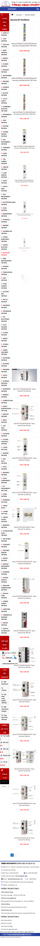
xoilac (9, 932)
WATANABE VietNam (5, 359)
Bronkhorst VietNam (6, 215)
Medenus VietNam (5, 526)
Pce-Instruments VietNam (5, 196)
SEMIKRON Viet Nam (5, 501)
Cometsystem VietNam (5, 402)
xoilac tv (13, 932)
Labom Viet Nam (4, 512)
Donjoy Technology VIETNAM (5, 631)
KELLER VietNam (4, 94)
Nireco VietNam (4, 59)
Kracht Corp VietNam (4, 595)
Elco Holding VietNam (4, 327)
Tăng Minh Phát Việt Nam (4, 717)
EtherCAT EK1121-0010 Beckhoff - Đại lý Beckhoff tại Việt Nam (24, 558)
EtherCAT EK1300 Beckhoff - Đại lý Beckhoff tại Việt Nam (24, 419)
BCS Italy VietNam (4, 461)
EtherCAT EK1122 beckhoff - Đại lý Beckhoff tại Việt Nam (24, 523)
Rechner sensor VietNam (5, 552)
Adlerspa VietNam (5, 306)
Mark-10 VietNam (5, 34)
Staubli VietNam (4, 345)
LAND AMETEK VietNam (4, 175)
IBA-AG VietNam (4, 301)
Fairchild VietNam (5, 221)
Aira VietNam (4, 121)
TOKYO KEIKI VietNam (4, 189)
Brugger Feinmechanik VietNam (5, 588)
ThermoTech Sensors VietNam (5, 617)
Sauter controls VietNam (4, 441)
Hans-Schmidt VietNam (4, 286)
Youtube (3, 689)
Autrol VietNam (4, 334)
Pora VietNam (4, 209)
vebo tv (2, 932)
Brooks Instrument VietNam (5, 566)
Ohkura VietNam (4, 267)
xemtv (17, 932)
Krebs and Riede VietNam (4, 352)
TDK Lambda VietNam (4, 161)
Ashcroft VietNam (5, 546)
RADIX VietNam (4, 154)
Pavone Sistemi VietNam (4, 134)
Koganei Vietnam (5, 365)
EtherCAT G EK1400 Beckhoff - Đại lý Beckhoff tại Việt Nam (24, 385)
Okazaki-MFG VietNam (5, 294)
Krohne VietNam (4, 454)
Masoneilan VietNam (5, 115)
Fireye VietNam (4, 559)
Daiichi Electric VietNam (4, 247)
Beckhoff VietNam (5, 254)
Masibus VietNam (5, 88)
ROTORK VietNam (4, 127)
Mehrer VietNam (4, 226)
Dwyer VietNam (4, 624)
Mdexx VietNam (4, 339)
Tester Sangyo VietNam (4, 580)
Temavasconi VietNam (5, 273)
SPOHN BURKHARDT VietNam (5, 239)
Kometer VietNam (5, 573)
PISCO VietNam (4, 182)
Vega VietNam (4, 468)
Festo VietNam (4, 376)
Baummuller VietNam (5, 232)
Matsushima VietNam (6, 77)
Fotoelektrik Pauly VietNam (5, 533)
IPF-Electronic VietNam (5, 319)
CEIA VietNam (4, 279)
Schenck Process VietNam (5, 383)
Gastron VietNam (5, 435)
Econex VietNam (4, 65)
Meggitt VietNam (5, 415)
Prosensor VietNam (6, 312)
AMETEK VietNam (4, 168)
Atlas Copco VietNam (4, 101)
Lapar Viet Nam (4, 448)
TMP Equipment (4, 683)
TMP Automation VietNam (4, 709)
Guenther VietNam (5, 610)
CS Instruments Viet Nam (5, 488)
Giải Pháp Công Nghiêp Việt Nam (4, 699)
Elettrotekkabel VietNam (5, 203)
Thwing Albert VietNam (4, 603)
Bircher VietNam (5, 82)
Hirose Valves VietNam (4, 519)
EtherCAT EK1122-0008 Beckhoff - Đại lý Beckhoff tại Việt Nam (24, 489)
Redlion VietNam (5, 71)
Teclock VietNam (5, 46)
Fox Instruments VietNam (5, 142)
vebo (5, 932)
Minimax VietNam (4, 396)
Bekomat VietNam (5, 474)
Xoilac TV (30, 932)
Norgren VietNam (5, 370)
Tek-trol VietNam (4, 428)
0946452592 (9, 658)
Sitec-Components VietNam (5, 480)
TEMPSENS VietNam (5, 149)
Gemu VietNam (4, 495)
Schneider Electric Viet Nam (5, 109)
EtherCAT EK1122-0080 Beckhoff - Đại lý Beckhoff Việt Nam (24, 454)
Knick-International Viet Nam (5, 408)
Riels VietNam (4, 421)
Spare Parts (4, 507)
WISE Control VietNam (4, 52)
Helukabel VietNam (5, 540)
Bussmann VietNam (5, 390)
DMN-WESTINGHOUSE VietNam (5, 261)
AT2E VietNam (4, 40)
